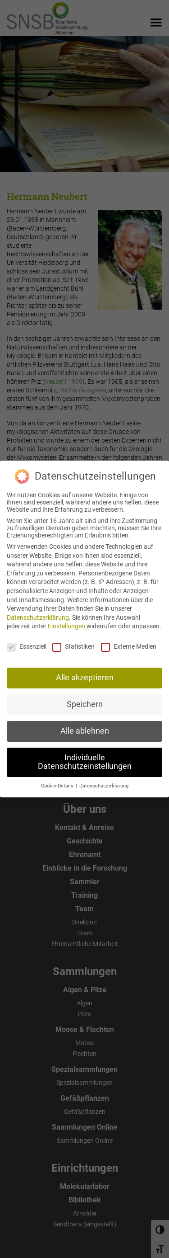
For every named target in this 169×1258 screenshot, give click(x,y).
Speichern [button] (85, 699)
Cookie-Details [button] (58, 781)
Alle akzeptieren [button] (85, 673)
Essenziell (26, 641)
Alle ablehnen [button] (84, 726)
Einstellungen (66, 622)
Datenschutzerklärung (38, 613)
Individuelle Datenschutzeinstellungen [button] (85, 758)
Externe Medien (128, 641)
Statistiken (73, 641)
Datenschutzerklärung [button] (103, 781)
